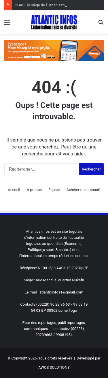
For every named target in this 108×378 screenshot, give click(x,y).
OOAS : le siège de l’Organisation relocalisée (51, 5)
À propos (34, 190)
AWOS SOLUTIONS (53, 367)
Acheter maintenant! (83, 190)
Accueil (14, 190)
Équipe (54, 190)
